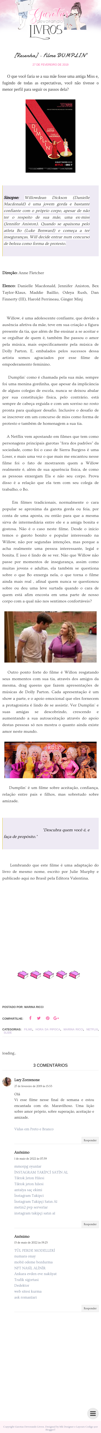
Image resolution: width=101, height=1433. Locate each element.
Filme (28, 1029)
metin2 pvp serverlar (31, 1207)
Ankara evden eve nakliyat (35, 1274)
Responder (90, 1140)
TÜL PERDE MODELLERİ (34, 1251)
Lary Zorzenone (27, 1080)
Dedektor (21, 1285)
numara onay (25, 1256)
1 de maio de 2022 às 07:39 (30, 1158)
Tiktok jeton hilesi (29, 1184)
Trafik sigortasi (26, 1280)
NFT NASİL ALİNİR (30, 1268)
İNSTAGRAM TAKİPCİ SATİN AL (41, 1172)
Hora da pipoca (48, 1029)
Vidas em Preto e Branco (33, 1129)
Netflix (92, 1029)
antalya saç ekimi (28, 1190)
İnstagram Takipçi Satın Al (35, 1202)
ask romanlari (25, 1297)
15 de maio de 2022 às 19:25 (31, 1242)
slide (8, 1032)
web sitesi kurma (28, 1291)
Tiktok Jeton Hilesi (29, 1178)
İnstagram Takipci (29, 1196)
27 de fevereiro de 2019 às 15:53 (33, 1086)
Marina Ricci (73, 1029)
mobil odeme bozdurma (33, 1262)
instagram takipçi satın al (34, 1213)
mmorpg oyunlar (28, 1166)
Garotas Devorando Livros (29, 1426)
